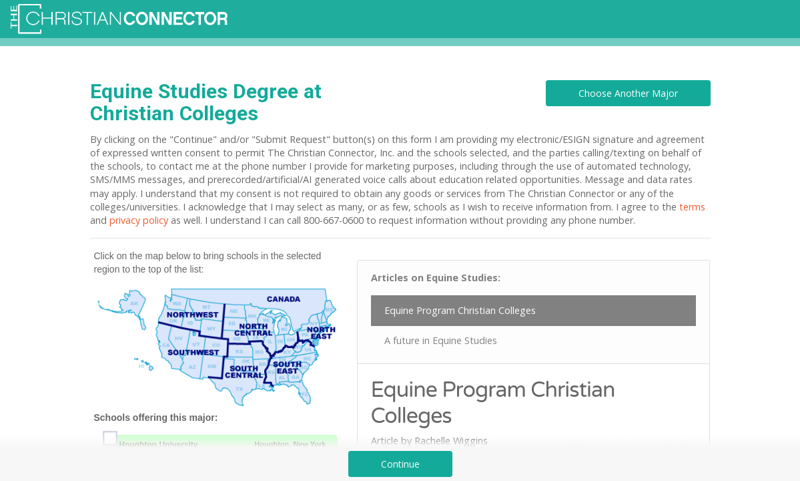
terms (692, 206)
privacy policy (138, 220)
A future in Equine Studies (440, 340)
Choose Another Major (628, 93)
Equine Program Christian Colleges (460, 310)
